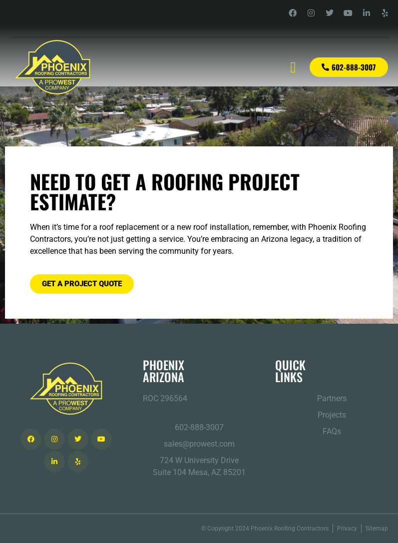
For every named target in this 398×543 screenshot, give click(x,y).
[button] (293, 67)
